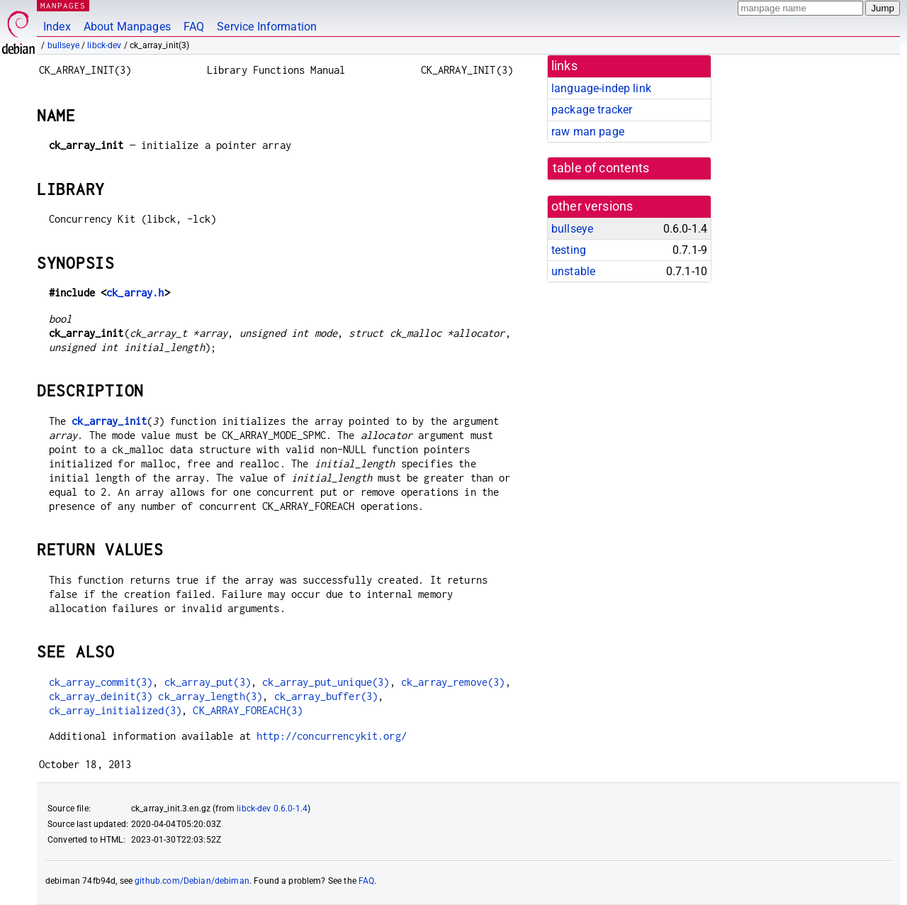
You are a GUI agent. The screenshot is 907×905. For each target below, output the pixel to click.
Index (57, 26)
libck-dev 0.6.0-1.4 (272, 809)
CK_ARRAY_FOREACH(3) (248, 710)
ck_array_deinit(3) (101, 696)
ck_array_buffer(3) (326, 696)
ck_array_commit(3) (101, 682)
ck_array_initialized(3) (115, 710)
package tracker (591, 109)
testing (568, 250)
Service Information (267, 26)
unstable (573, 271)
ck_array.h (135, 293)
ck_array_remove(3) (453, 682)
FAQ (194, 26)
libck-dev (104, 45)
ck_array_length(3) (210, 696)
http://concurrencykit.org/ (332, 736)
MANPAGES (63, 5)
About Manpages (127, 26)
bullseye (63, 45)
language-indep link (601, 88)
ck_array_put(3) (207, 682)
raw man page (587, 131)
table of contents (601, 168)
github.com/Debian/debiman (192, 881)
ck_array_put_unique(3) (325, 682)
